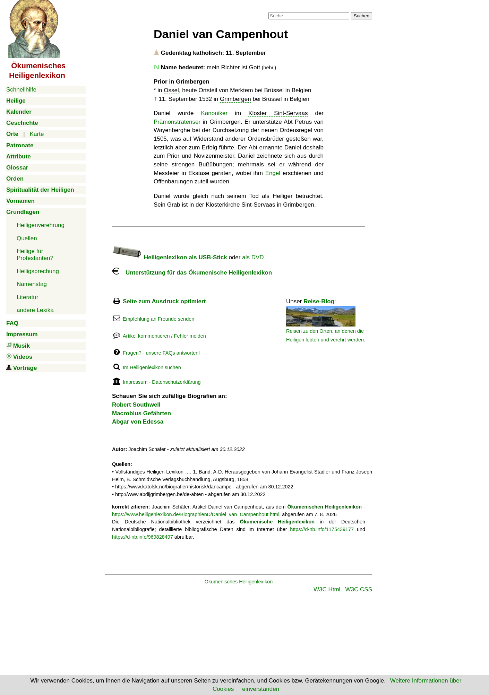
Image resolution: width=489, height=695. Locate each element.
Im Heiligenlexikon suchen (152, 367)
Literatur (27, 297)
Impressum (135, 382)
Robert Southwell (136, 404)
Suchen (361, 15)
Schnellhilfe (21, 89)
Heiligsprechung (38, 271)
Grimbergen (235, 99)
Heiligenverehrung (41, 225)
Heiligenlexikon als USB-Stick (169, 257)
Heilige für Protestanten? (35, 254)
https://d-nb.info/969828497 (142, 537)
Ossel (171, 90)
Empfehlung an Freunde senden (158, 319)
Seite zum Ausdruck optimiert (164, 301)
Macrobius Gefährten (141, 413)
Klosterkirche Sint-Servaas (240, 204)
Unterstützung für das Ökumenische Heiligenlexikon (192, 272)
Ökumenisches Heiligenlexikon (239, 581)
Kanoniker (214, 113)
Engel (272, 173)
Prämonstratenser (177, 122)
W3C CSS (358, 589)
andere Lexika (35, 310)
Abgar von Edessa (137, 421)
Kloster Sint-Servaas (278, 113)
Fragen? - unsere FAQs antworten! (161, 353)
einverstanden (260, 689)
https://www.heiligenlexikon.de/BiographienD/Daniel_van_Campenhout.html (195, 514)
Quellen (27, 238)
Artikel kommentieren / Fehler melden (164, 336)
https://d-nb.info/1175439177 (322, 529)
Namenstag (32, 284)
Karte (37, 134)
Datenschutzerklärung (176, 382)
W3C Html (327, 589)
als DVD (253, 257)
